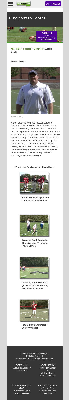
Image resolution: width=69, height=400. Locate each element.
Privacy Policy (48, 373)
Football (27, 48)
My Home (16, 48)
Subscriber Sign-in (22, 391)
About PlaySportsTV (22, 368)
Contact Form (48, 388)
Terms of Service (48, 376)
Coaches (38, 48)
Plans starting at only (46, 36)
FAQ (22, 388)
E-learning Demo (22, 393)
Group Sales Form (48, 391)
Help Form (48, 393)
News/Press (22, 370)
